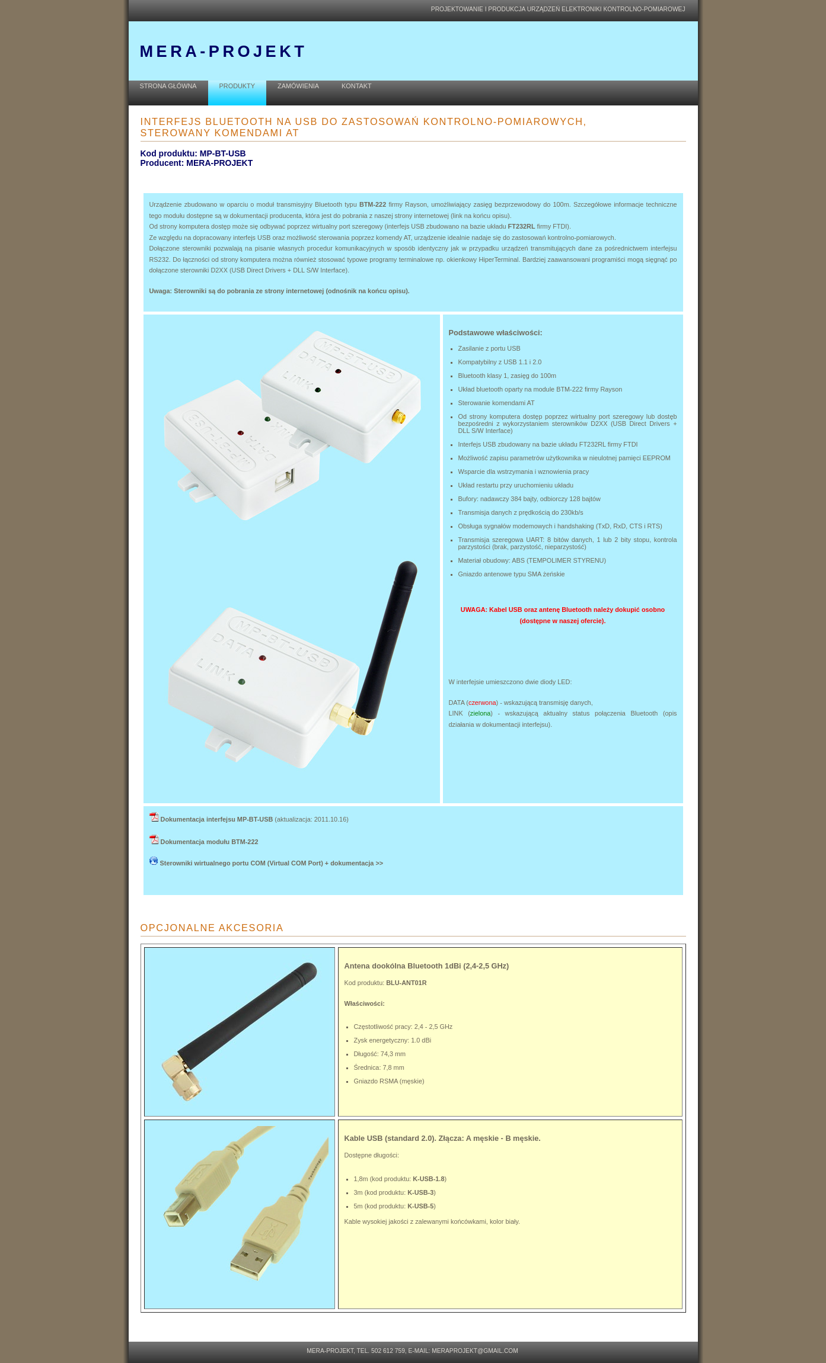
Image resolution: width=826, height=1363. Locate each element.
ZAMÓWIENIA (298, 85)
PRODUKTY (237, 85)
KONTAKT (357, 85)
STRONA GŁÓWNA (168, 85)
